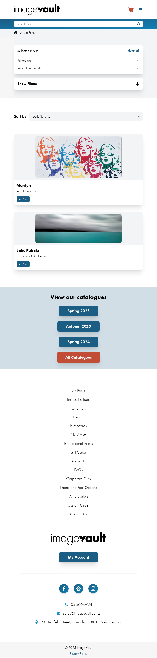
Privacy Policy (78, 653)
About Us (78, 461)
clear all (134, 51)
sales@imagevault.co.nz (78, 613)
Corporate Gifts (78, 478)
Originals (78, 408)
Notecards (78, 425)
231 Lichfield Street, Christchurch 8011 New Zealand (79, 622)
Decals (78, 417)
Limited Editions (78, 399)
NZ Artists (78, 434)
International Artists (78, 443)
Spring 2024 (79, 341)
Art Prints (29, 33)
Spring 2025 (79, 311)
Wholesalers (78, 496)
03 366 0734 (78, 604)
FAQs (78, 470)
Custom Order (78, 505)
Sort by (20, 116)
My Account (78, 557)
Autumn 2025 (78, 326)
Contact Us (78, 514)
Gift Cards (78, 452)
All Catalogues (78, 357)
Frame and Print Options (78, 487)
